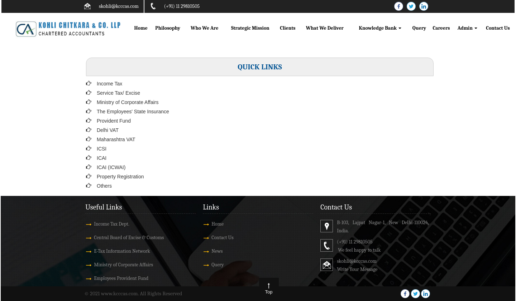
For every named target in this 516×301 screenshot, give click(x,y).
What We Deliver (325, 28)
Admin (467, 28)
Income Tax (109, 84)
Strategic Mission (250, 28)
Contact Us (498, 28)
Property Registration (120, 176)
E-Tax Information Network (122, 251)
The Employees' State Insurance (133, 111)
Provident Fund (114, 121)
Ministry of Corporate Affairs (127, 102)
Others (104, 186)
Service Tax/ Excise (118, 93)
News (217, 251)
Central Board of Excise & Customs (129, 238)
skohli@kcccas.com (119, 6)
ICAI (101, 158)
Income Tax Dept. (111, 224)
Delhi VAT (108, 130)
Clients (287, 28)
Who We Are (204, 28)
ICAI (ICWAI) (111, 167)
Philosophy (167, 28)
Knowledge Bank (380, 28)
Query (419, 28)
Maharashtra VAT (116, 139)
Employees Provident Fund (121, 278)
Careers (441, 28)
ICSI (101, 149)
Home (140, 28)
